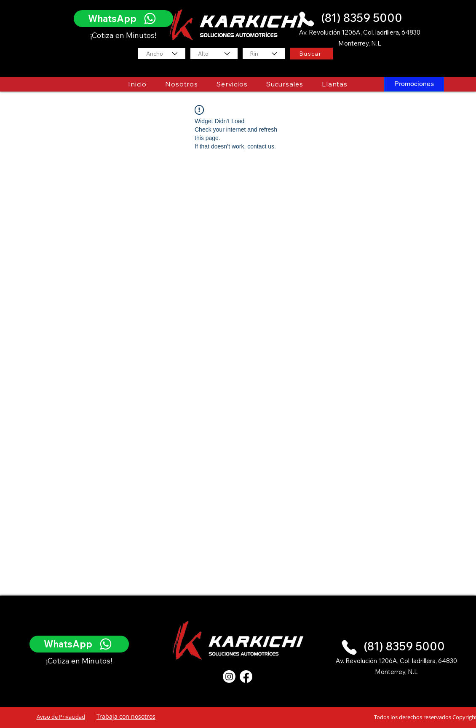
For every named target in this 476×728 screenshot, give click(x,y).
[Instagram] (229, 676)
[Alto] (214, 53)
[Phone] (306, 19)
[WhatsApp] (123, 18)
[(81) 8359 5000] (363, 18)
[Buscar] (311, 53)
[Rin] (263, 53)
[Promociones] (414, 84)
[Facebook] (246, 676)
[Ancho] (162, 53)
